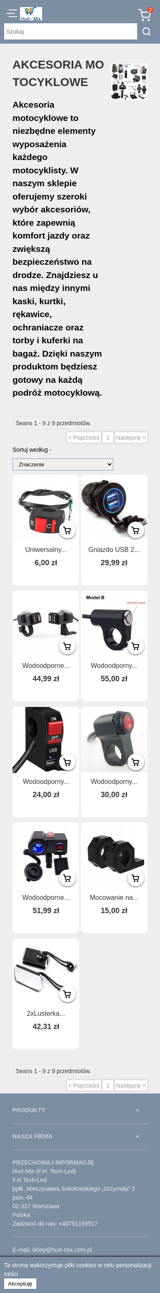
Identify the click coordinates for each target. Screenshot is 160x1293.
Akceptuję (20, 1284)
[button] (12, 14)
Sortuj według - (31, 449)
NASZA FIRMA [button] (32, 1136)
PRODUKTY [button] (28, 1110)
